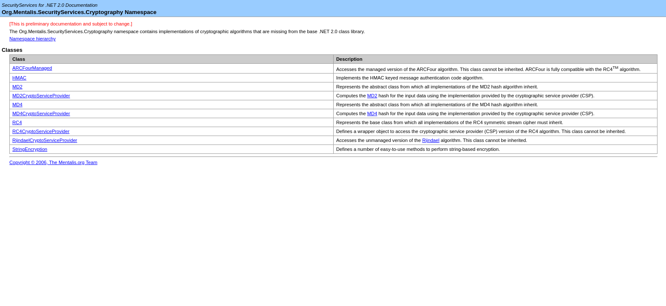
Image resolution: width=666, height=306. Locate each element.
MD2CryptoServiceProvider (41, 95)
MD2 (17, 86)
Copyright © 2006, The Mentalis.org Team (53, 162)
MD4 (17, 104)
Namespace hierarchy (32, 38)
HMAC (19, 77)
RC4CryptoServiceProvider (40, 131)
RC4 (17, 122)
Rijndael (430, 140)
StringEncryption (29, 149)
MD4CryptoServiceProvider (41, 113)
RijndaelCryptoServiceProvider (44, 140)
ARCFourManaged (32, 68)
